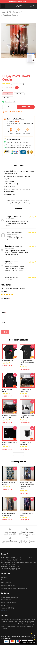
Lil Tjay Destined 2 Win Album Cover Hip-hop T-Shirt (27, 362)
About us (4, 577)
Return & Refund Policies (8, 602)
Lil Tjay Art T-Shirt (7, 361)
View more (18, 454)
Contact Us (4, 605)
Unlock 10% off (33, 636)
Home (3, 12)
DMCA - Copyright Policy (8, 585)
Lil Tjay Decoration (13, 12)
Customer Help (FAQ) (7, 608)
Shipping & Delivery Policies (9, 597)
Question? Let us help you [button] (28, 642)
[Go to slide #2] (23, 68)
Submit (5, 332)
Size (3, 91)
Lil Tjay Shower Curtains (9, 15)
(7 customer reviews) (17, 84)
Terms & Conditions (7, 580)
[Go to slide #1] (13, 68)
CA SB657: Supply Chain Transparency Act (14, 588)
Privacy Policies (6, 582)
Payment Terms (6, 600)
